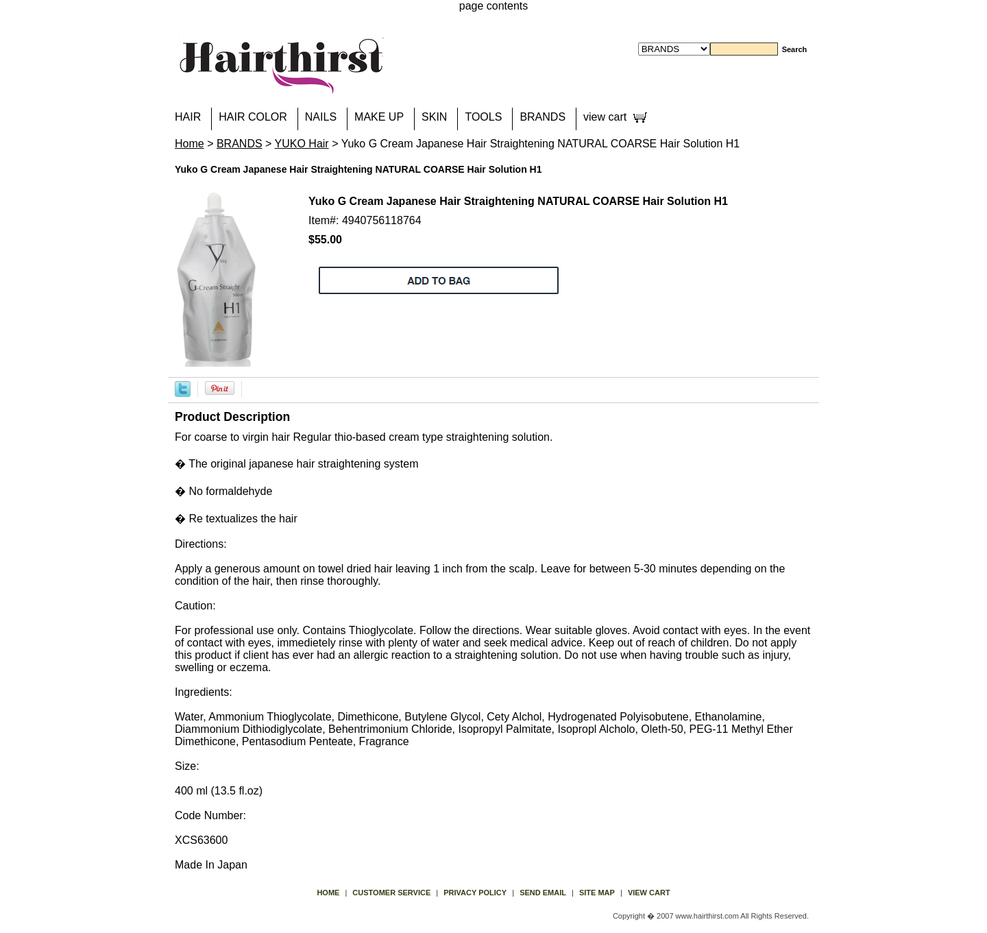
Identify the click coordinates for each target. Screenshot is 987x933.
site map (597, 892)
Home (189, 143)
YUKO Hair (302, 143)
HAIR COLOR (253, 117)
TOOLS (483, 117)
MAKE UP (379, 117)
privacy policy (475, 892)
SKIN (434, 117)
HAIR (188, 117)
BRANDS (542, 117)
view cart (604, 117)
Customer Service (391, 892)
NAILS (321, 117)
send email (543, 892)
